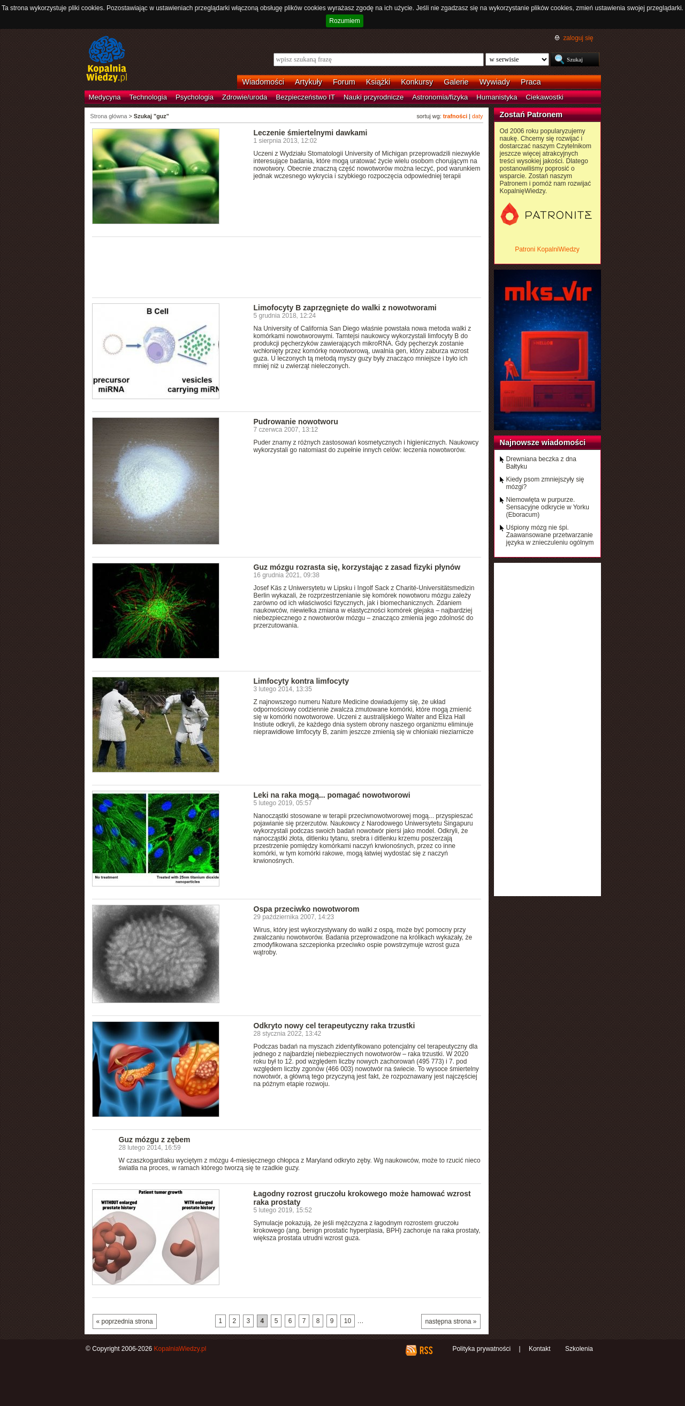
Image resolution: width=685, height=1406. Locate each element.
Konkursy (417, 82)
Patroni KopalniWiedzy (547, 249)
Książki (378, 82)
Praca (531, 82)
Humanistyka (496, 97)
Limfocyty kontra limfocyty (301, 681)
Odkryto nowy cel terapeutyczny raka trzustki (334, 1025)
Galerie (456, 82)
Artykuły (308, 82)
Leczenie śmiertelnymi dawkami (311, 132)
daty (477, 116)
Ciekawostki (545, 97)
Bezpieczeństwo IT (305, 97)
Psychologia (195, 97)
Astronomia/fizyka (440, 97)
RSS (426, 1350)
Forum (344, 82)
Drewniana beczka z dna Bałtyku (541, 462)
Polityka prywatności (481, 1348)
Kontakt (540, 1348)
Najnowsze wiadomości (543, 442)
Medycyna (105, 97)
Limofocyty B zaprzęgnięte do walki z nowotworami (345, 307)
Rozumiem (344, 21)
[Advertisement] (287, 266)
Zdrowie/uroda (244, 97)
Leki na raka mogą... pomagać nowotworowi (332, 795)
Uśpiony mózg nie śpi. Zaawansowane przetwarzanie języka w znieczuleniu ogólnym (550, 535)
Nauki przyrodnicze (374, 97)
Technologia (148, 97)
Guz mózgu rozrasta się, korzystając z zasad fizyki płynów (357, 567)
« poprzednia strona (124, 1321)
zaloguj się (578, 38)
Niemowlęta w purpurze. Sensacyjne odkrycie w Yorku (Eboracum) (547, 507)
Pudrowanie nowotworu (296, 421)
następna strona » (450, 1321)
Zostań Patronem (531, 114)
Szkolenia (579, 1348)
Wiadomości (263, 82)
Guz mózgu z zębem (155, 1139)
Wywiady (495, 82)
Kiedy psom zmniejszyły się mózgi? (545, 483)
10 (347, 1321)
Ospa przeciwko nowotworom (307, 909)
